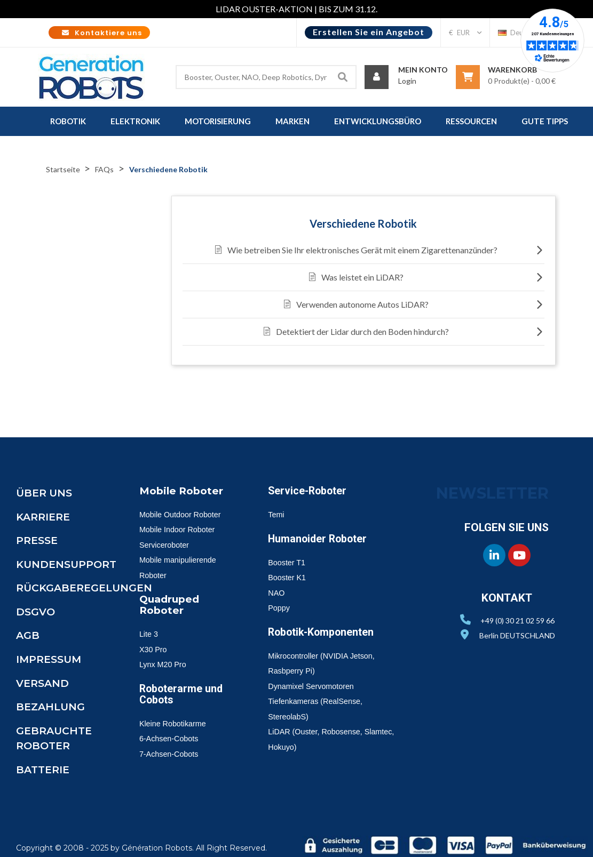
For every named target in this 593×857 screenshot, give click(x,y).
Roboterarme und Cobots (184, 692)
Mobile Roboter (183, 490)
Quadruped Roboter (171, 604)
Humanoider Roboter (321, 538)
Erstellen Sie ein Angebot (368, 32)
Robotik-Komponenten (326, 632)
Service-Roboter (310, 490)
